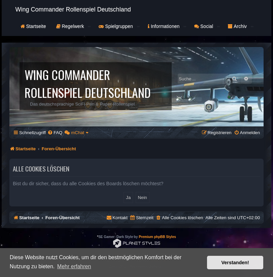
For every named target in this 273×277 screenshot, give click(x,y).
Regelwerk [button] (73, 26)
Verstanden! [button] (235, 262)
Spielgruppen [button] (119, 26)
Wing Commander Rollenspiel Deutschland (73, 9)
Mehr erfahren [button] (74, 266)
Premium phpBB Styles (157, 237)
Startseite (33, 26)
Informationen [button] (167, 26)
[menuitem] (54, 132)
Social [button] (207, 26)
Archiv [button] (240, 26)
